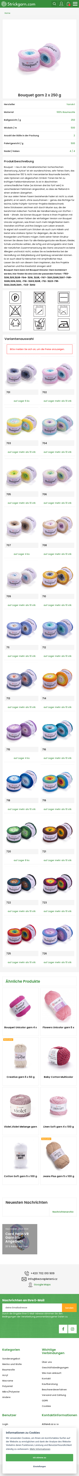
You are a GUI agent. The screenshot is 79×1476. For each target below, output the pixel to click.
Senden (69, 1307)
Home (7, 13)
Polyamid (7, 1386)
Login (5, 1424)
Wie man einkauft (51, 1373)
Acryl (5, 1375)
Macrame (7, 1380)
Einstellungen (39, 1466)
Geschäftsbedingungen (55, 1367)
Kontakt (46, 1378)
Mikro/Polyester (11, 1391)
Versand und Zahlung (54, 1395)
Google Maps (39, 1284)
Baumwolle (8, 1369)
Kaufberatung (50, 1384)
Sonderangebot (11, 1358)
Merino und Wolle (12, 1364)
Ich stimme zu (39, 1457)
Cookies (46, 1406)
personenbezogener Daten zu (52, 1316)
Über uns (47, 1362)
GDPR (45, 1400)
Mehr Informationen (40, 1449)
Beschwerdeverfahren (54, 1389)
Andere (6, 1397)
